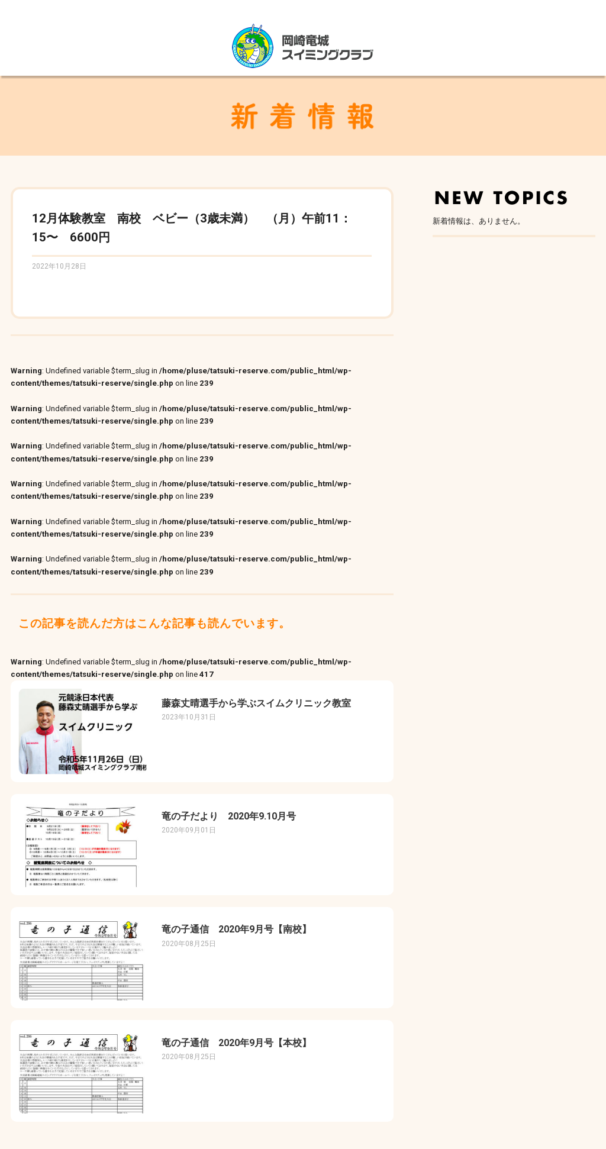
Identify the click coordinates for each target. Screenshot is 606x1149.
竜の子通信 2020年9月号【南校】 (236, 929)
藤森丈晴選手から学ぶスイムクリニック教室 (256, 703)
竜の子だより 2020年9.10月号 (229, 816)
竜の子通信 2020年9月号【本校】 (236, 1042)
